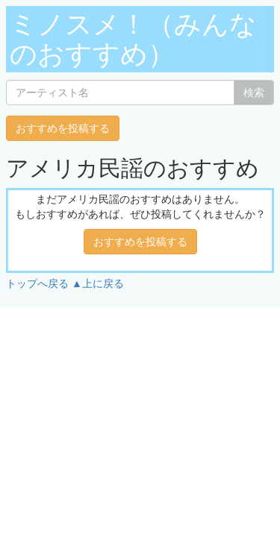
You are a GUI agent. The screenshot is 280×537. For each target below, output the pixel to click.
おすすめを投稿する (63, 128)
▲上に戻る (98, 283)
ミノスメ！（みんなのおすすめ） (133, 39)
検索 (253, 92)
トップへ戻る (37, 283)
